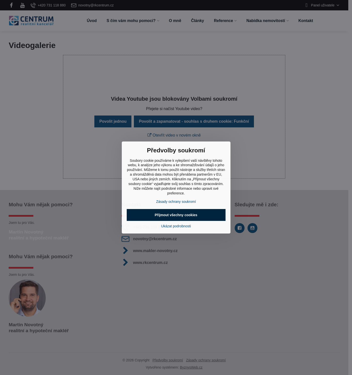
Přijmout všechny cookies (176, 215)
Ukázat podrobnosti (176, 226)
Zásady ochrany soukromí (176, 202)
